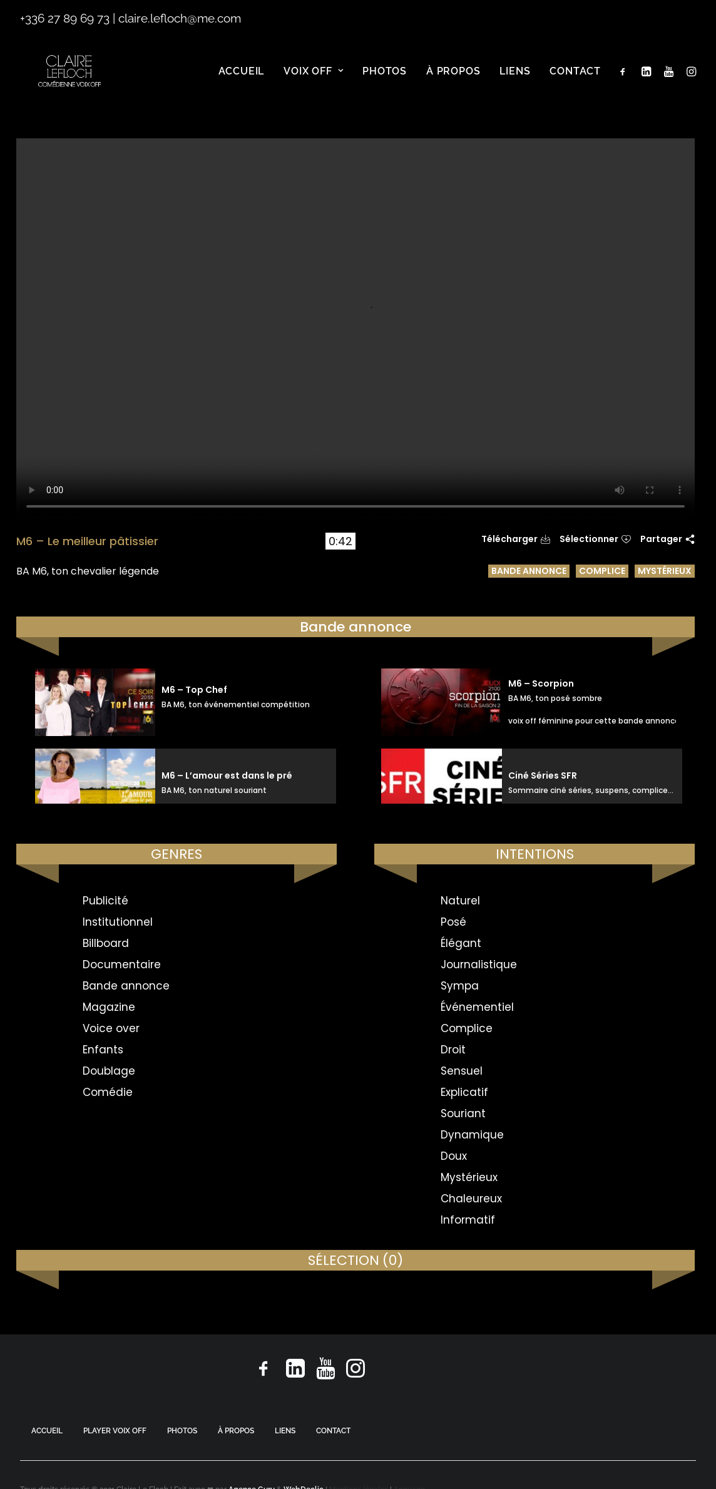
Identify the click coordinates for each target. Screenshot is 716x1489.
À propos (453, 81)
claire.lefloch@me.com (179, 18)
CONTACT (333, 1430)
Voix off (313, 81)
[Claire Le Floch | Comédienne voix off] (71, 81)
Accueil (241, 81)
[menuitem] (242, 81)
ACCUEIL (47, 1430)
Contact (575, 81)
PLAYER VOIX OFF (114, 1430)
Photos (384, 81)
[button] (625, 81)
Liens (514, 81)
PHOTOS (182, 1430)
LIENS (285, 1430)
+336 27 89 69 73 (65, 18)
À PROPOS (236, 1430)
